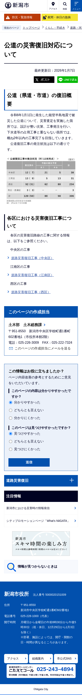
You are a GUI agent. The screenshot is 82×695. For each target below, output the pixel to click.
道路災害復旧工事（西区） (31, 292)
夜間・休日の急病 (59, 17)
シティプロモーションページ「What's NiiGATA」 (38, 520)
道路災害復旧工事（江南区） (32, 275)
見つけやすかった (27, 433)
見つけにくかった (27, 449)
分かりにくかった (27, 418)
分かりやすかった (27, 402)
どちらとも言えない (29, 410)
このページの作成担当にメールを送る (43, 348)
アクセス (13, 658)
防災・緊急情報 (22, 17)
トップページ (31, 27)
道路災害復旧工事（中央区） (32, 258)
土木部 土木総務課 (25, 325)
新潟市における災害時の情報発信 (28, 508)
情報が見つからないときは (37, 566)
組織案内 (38, 658)
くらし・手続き (55, 27)
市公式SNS (64, 658)
